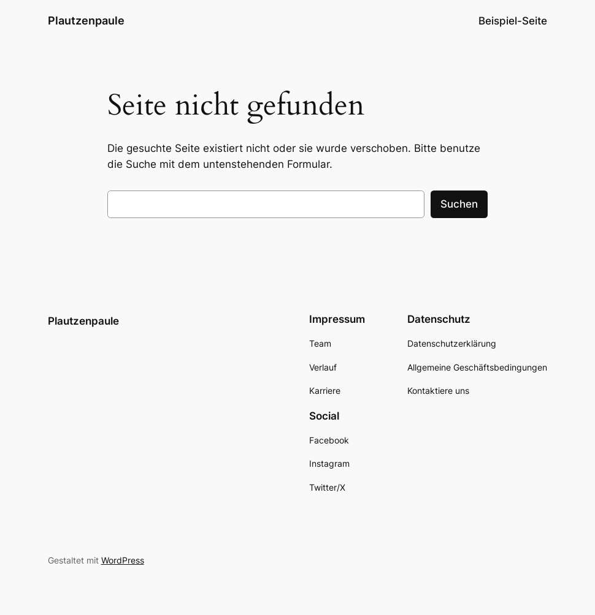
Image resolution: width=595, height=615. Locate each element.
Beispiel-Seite (512, 21)
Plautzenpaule (86, 20)
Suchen (459, 204)
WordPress (122, 560)
